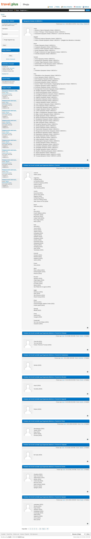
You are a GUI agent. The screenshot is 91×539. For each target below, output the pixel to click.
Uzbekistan (8, 122)
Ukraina (7, 131)
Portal (51, 7)
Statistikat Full (5, 73)
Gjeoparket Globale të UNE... (10, 91)
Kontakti (3, 534)
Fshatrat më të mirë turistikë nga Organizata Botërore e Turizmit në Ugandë (45, 399)
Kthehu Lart (16, 534)
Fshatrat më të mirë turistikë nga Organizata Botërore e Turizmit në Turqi (44, 421)
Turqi (7, 151)
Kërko (58, 7)
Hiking (7, 92)
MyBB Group (21, 537)
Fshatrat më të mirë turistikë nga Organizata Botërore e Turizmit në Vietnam (45, 333)
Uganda (7, 141)
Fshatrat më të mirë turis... (9, 100)
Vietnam (7, 112)
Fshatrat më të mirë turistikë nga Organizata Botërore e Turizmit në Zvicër (44, 466)
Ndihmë (87, 7)
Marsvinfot (12, 68)
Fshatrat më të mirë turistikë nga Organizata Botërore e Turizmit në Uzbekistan (46, 355)
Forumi (2, 14)
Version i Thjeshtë (24, 534)
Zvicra (7, 171)
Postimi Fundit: (5, 93)
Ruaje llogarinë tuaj (8, 39)
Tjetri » (43, 528)
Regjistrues (23, 10)
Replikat (86, 24)
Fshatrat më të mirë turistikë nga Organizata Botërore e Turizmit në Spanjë (45, 497)
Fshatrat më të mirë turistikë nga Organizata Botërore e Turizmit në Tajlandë (45, 444)
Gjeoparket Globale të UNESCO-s (33, 21)
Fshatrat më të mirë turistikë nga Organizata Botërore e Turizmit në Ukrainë (45, 377)
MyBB (9, 537)
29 (40, 528)
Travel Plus (9, 534)
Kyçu (17, 10)
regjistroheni (11, 24)
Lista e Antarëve (67, 7)
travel (10, 93)
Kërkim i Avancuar (11, 59)
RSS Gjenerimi (34, 534)
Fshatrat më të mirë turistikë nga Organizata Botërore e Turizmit (42, 165)
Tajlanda (7, 161)
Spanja (7, 181)
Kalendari (78, 7)
